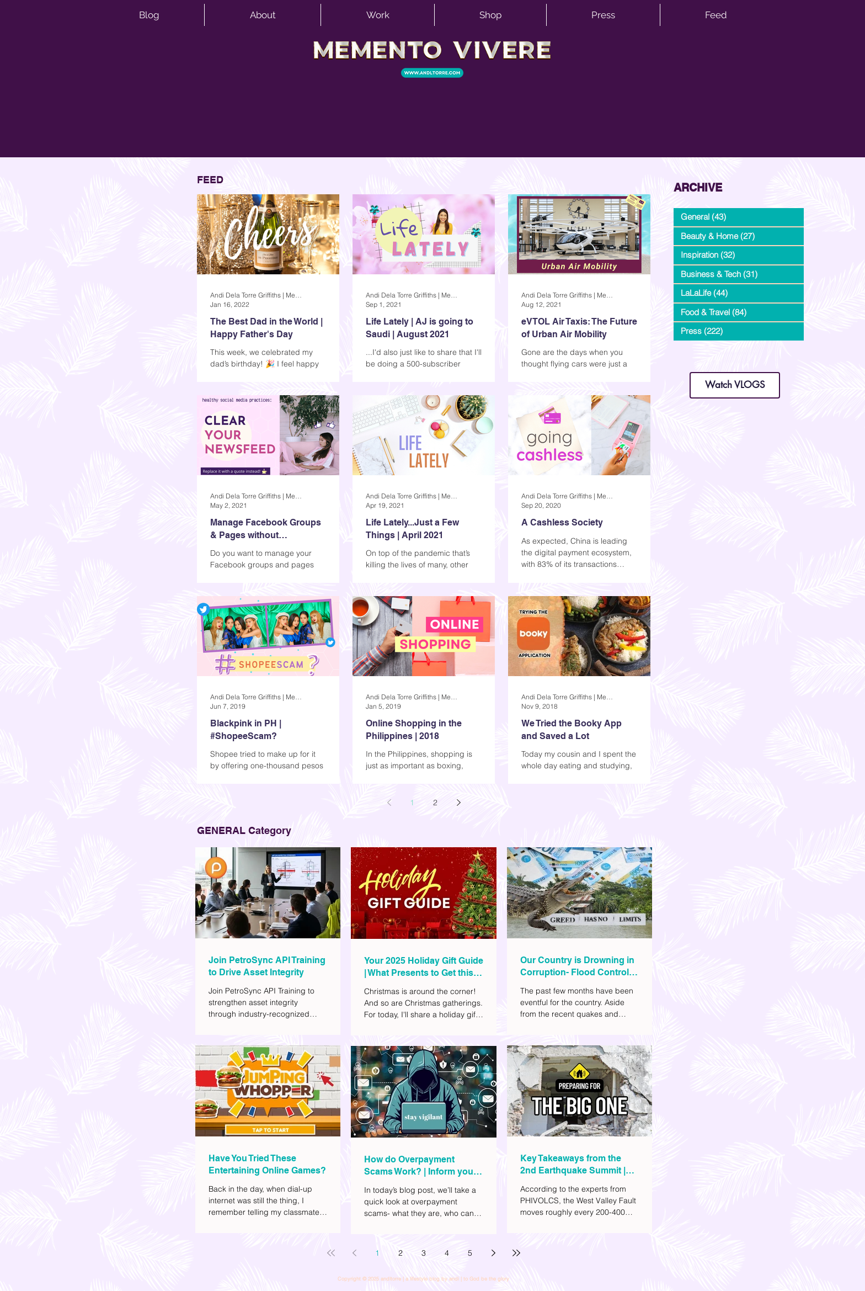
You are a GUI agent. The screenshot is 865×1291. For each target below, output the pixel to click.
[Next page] (458, 802)
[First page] (331, 1253)
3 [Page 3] (423, 1253)
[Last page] (516, 1253)
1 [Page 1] (412, 802)
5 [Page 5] (470, 1253)
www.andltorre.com (700, 361)
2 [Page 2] (435, 802)
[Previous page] (389, 802)
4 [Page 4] (447, 1253)
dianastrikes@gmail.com (735, 352)
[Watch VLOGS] (735, 385)
